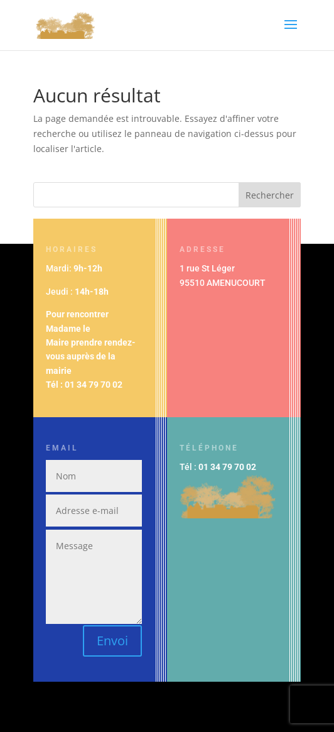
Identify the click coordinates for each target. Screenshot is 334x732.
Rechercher (269, 195)
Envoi (112, 640)
